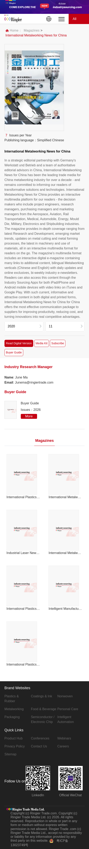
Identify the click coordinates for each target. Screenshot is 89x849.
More (29, 416)
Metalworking (14, 709)
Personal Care (67, 709)
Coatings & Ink (41, 696)
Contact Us (39, 746)
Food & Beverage (43, 709)
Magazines (32, 30)
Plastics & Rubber (11, 698)
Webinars (64, 738)
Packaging (12, 717)
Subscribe (57, 343)
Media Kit (41, 343)
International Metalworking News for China (36, 35)
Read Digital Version (19, 343)
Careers (63, 746)
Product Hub (13, 738)
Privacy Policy (14, 746)
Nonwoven (65, 696)
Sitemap (10, 754)
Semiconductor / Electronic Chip (43, 719)
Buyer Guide (14, 352)
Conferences (40, 738)
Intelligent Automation (65, 719)
